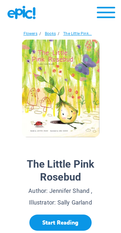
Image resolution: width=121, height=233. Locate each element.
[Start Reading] (60, 223)
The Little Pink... (77, 33)
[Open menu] (106, 14)
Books (50, 33)
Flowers (30, 33)
